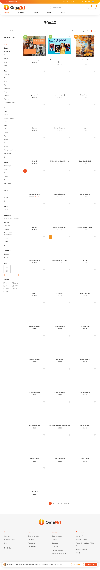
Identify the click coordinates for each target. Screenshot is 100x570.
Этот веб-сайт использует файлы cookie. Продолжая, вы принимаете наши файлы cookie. (34, 564)
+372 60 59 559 (12, 2)
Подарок (31, 540)
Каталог (6, 31)
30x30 (7, 286)
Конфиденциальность (59, 554)
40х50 (16, 288)
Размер (6, 280)
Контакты (7, 536)
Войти (66, 2)
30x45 (7, 291)
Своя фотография (34, 536)
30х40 (16, 283)
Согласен (91, 564)
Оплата (54, 540)
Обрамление (32, 547)
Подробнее (77, 564)
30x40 (7, 288)
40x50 (16, 286)
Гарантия (55, 547)
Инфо (5, 543)
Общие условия (57, 536)
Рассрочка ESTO (57, 550)
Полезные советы (10, 540)
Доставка (75, 2)
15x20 (7, 283)
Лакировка (31, 543)
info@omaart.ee (81, 553)
